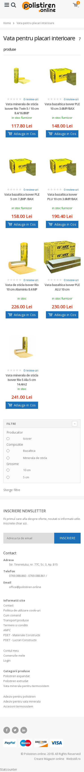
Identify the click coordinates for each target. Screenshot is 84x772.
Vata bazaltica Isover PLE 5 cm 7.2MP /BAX (21, 196)
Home (7, 23)
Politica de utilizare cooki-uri (22, 610)
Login (7, 660)
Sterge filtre (11, 490)
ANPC (7, 630)
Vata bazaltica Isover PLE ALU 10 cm (62, 287)
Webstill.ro (73, 759)
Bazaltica (29, 451)
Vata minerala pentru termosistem (26, 686)
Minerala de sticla (35, 458)
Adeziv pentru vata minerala (22, 701)
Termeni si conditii (15, 625)
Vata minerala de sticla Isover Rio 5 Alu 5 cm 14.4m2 (22, 379)
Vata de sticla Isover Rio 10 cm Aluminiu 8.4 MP (22, 287)
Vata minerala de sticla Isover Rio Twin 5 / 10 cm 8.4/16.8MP (22, 108)
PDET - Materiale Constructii (21, 635)
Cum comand (12, 615)
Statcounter (8, 769)
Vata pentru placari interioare (35, 23)
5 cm (26, 477)
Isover (27, 438)
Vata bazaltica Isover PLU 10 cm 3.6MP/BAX (62, 196)
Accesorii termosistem (18, 706)
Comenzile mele (14, 656)
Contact (8, 605)
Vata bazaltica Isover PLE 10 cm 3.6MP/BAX (62, 106)
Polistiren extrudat (15, 681)
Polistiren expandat (16, 676)
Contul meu (11, 651)
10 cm (27, 470)
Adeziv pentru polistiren (19, 696)
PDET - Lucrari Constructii (20, 640)
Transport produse (16, 620)
